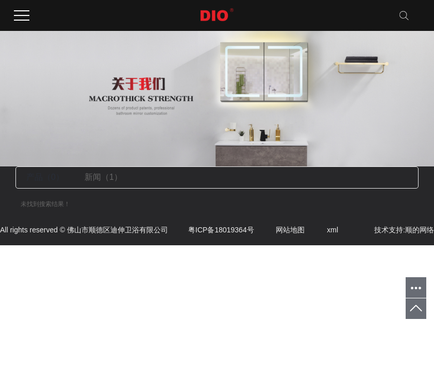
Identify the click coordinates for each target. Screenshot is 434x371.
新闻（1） (103, 177)
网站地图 (280, 230)
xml (322, 230)
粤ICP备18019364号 (211, 230)
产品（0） (45, 177)
